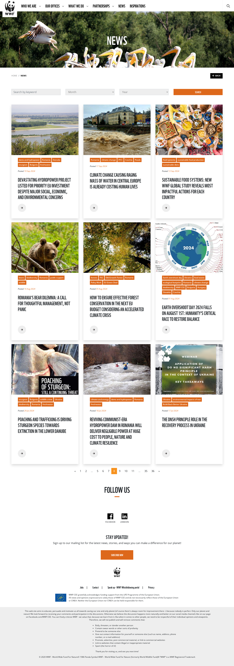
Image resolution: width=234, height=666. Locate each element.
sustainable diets (171, 164)
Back (218, 75)
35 (145, 471)
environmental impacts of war (187, 399)
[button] (40, 6)
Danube (56, 159)
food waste (199, 277)
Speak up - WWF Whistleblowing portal (124, 587)
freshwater (45, 164)
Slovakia (167, 292)
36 (152, 471)
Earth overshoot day (172, 277)
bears (21, 277)
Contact (95, 587)
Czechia (128, 159)
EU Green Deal (110, 282)
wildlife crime (46, 399)
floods (138, 159)
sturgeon (23, 164)
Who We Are (29, 6)
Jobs (82, 587)
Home (14, 75)
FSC (101, 277)
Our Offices (52, 6)
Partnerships (101, 6)
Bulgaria (34, 164)
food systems (169, 159)
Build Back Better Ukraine (175, 404)
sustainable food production (191, 159)
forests (94, 277)
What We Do (76, 6)
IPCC (120, 159)
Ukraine (188, 277)
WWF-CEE (180, 287)
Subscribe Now (117, 555)
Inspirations (137, 6)
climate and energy (100, 399)
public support (57, 277)
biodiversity (31, 277)
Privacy (151, 587)
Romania (46, 159)
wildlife (22, 282)
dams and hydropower (29, 159)
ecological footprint (172, 282)
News (121, 6)
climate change (109, 159)
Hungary (201, 287)
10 (125, 471)
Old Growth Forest (114, 277)
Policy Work (96, 282)
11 (132, 471)
